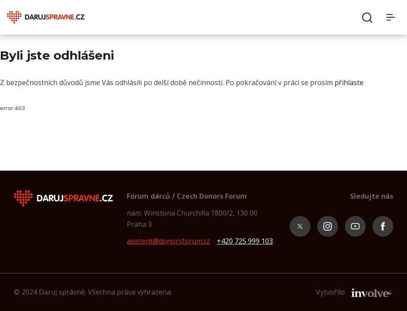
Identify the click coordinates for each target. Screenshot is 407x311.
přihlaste (349, 82)
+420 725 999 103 (245, 241)
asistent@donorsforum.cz (168, 241)
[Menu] (393, 17)
